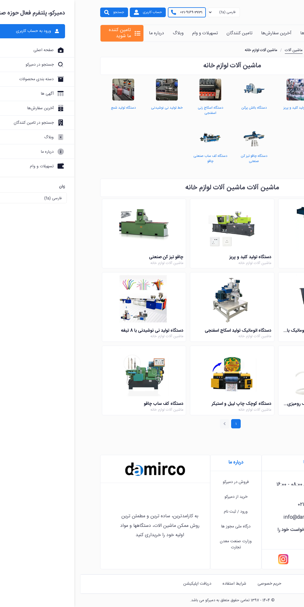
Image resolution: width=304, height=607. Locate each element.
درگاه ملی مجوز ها (155, 526)
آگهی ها (227, 33)
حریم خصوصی (189, 583)
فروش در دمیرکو (156, 482)
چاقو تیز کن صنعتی (86, 257)
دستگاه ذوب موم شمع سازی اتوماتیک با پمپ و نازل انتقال (243, 331)
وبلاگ (98, 33)
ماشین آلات (213, 50)
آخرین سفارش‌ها (196, 33)
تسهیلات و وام (125, 33)
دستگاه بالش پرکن (263, 257)
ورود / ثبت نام (156, 511)
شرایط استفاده (154, 583)
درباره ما (76, 33)
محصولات (253, 33)
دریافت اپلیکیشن (117, 583)
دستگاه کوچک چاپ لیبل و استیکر (161, 404)
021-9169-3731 (111, 12)
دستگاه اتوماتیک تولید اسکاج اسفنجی (158, 331)
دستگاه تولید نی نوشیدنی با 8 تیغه (72, 331)
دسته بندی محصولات (246, 50)
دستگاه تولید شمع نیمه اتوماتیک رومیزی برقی (243, 404)
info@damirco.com (225, 517)
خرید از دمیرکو (155, 496)
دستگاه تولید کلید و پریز (170, 257)
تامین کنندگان (159, 33)
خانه (274, 33)
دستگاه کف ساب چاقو (83, 404)
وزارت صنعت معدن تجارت (156, 544)
